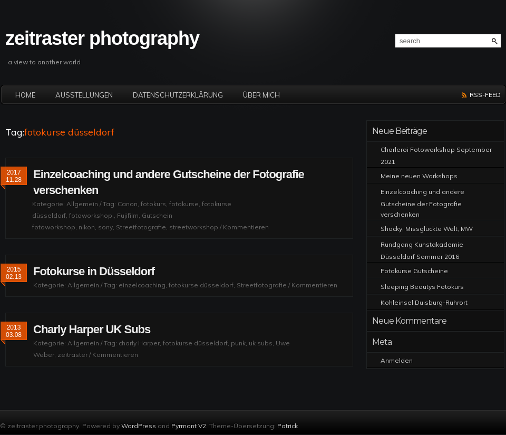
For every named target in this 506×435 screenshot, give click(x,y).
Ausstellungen (84, 95)
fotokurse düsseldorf (201, 285)
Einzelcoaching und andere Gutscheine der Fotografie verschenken (422, 203)
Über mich (261, 95)
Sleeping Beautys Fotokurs (422, 287)
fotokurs (153, 204)
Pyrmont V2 (188, 426)
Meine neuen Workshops (419, 176)
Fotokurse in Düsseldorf (93, 271)
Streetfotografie (141, 227)
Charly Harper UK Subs (91, 329)
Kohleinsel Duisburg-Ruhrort (424, 302)
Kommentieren (246, 227)
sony (105, 227)
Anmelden (397, 360)
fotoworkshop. (91, 215)
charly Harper (139, 343)
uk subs (261, 343)
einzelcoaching (142, 285)
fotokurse (184, 204)
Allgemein (82, 204)
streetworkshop (193, 227)
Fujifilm (128, 215)
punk (238, 343)
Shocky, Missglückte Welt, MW (427, 229)
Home (25, 95)
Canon (128, 204)
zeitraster (72, 355)
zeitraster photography (102, 38)
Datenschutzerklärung (178, 95)
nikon (87, 227)
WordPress (138, 426)
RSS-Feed (485, 95)
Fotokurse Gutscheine (414, 271)
